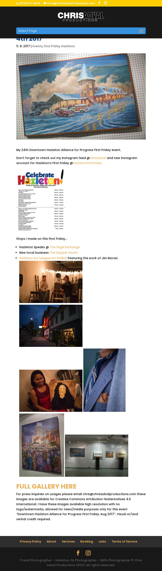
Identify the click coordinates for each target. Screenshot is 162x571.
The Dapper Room (64, 252)
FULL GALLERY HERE (46, 486)
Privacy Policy (30, 541)
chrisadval (98, 158)
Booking (86, 541)
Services (68, 541)
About (51, 541)
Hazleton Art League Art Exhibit (42, 258)
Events (37, 46)
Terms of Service (124, 541)
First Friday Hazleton (59, 46)
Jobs (102, 541)
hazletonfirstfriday (87, 163)
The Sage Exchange (65, 247)
